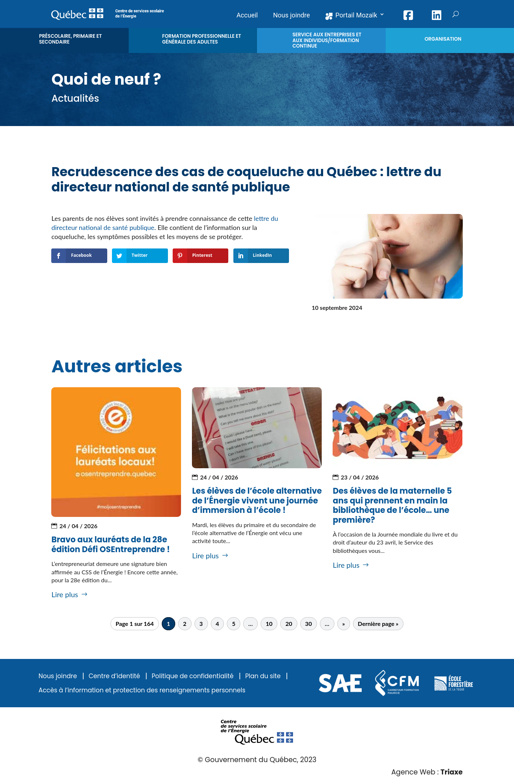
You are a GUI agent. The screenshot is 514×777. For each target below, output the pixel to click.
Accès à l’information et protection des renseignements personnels (142, 690)
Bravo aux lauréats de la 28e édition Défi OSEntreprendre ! (110, 544)
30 (308, 623)
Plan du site (263, 676)
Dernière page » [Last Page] (378, 623)
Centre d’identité (114, 676)
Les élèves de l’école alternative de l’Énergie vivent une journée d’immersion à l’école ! (257, 500)
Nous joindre (58, 676)
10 (269, 623)
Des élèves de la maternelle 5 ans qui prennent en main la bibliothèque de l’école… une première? (392, 505)
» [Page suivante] (343, 623)
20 (288, 623)
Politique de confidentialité (192, 676)
